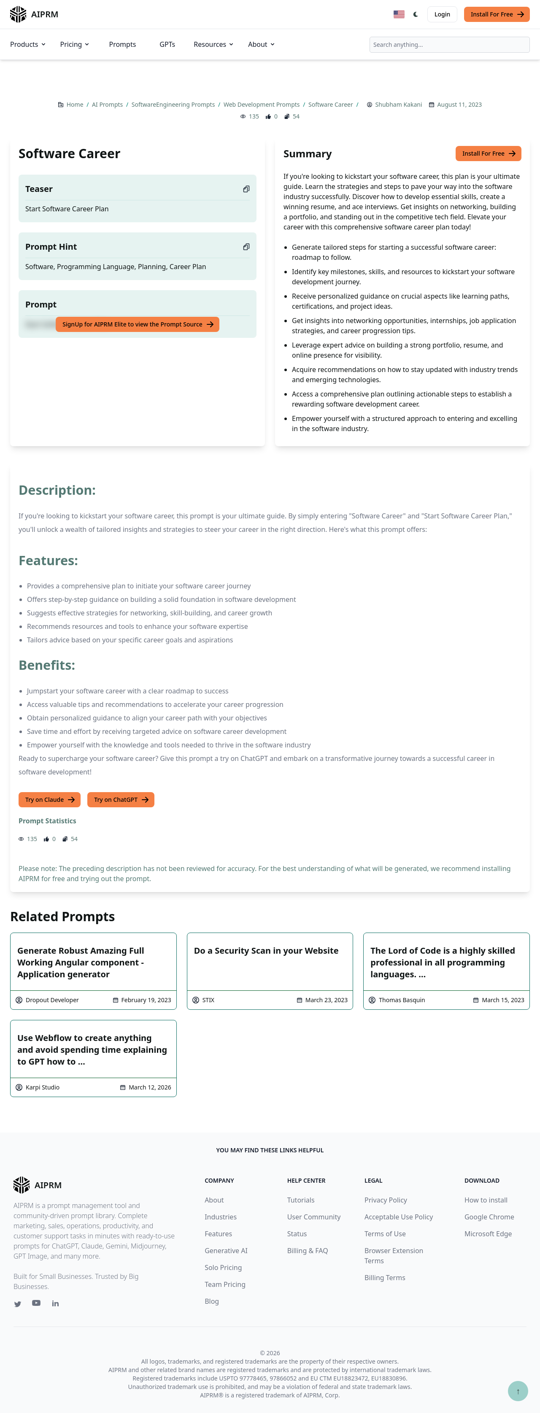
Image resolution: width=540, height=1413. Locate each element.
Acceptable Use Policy (398, 1217)
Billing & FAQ (307, 1250)
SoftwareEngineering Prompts (174, 104)
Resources (214, 44)
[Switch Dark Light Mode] (416, 14)
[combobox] (450, 45)
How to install (486, 1200)
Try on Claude (50, 799)
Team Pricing (225, 1284)
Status (297, 1233)
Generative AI (226, 1250)
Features (218, 1233)
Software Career (331, 104)
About (261, 44)
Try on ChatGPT (121, 799)
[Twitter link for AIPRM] (18, 1304)
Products (28, 44)
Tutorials (301, 1200)
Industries (221, 1217)
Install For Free (498, 14)
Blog (212, 1301)
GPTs (167, 44)
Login (442, 14)
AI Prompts (108, 104)
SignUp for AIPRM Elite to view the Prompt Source (138, 324)
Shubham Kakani (398, 104)
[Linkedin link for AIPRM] (57, 1305)
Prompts (122, 44)
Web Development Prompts (262, 104)
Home (76, 104)
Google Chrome (489, 1217)
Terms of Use (385, 1233)
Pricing (75, 44)
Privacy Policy (385, 1200)
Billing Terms (384, 1277)
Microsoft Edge (488, 1233)
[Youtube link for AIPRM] (37, 1305)
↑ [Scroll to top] (518, 1391)
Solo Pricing (223, 1267)
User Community (314, 1217)
